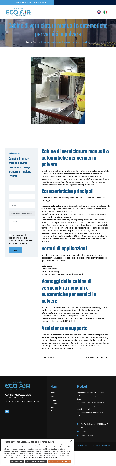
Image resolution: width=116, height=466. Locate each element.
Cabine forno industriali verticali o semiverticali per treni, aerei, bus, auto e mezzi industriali (93, 420)
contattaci (78, 363)
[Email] (22, 211)
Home (28, 42)
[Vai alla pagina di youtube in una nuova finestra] (7, 426)
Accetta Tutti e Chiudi (59, 462)
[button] (97, 373)
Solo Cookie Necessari (36, 462)
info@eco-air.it (86, 446)
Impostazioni (17, 462)
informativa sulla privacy (32, 457)
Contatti (54, 426)
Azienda (54, 411)
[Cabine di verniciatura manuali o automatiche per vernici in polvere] (22, 228)
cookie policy (54, 457)
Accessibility (106, 460)
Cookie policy (95, 460)
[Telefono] (22, 220)
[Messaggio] (22, 240)
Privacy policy (83, 460)
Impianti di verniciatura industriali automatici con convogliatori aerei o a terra (92, 410)
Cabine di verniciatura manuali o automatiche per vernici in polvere (91, 429)
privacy (23, 258)
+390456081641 (87, 450)
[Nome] (22, 203)
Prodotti (35, 42)
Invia (15, 265)
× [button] (71, 441)
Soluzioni (54, 415)
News (53, 422)
